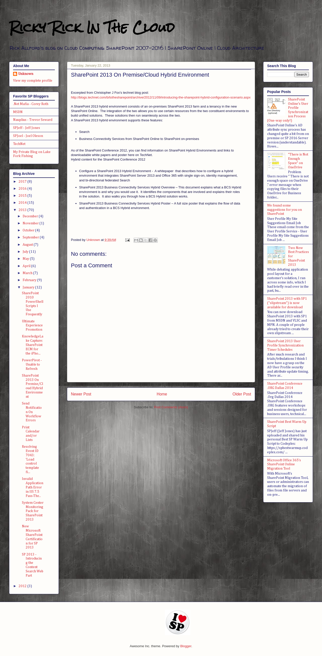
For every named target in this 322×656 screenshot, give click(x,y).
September (31, 237)
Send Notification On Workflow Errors (32, 412)
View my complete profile (32, 80)
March (28, 273)
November (31, 223)
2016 (23, 188)
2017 (23, 181)
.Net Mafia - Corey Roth (30, 104)
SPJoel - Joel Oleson (28, 136)
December (31, 216)
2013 (23, 210)
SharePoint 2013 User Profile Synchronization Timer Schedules (285, 345)
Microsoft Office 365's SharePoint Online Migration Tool (284, 465)
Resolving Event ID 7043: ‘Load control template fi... (30, 459)
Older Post (241, 394)
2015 (23, 195)
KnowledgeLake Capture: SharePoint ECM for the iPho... (32, 345)
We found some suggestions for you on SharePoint (284, 210)
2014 (23, 203)
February (30, 280)
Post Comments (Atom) (171, 407)
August (28, 244)
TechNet (19, 144)
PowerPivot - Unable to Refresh (32, 365)
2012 (23, 586)
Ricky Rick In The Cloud (92, 27)
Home (162, 394)
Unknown (25, 74)
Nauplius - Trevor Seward (32, 120)
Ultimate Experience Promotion (32, 326)
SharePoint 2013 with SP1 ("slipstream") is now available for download (287, 303)
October (29, 230)
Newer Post (81, 394)
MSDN (18, 112)
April (27, 266)
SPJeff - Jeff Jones (26, 128)
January (29, 287)
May (26, 259)
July (26, 252)
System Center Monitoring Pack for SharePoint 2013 (33, 511)
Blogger (185, 646)
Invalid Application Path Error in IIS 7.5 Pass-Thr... (32, 487)
